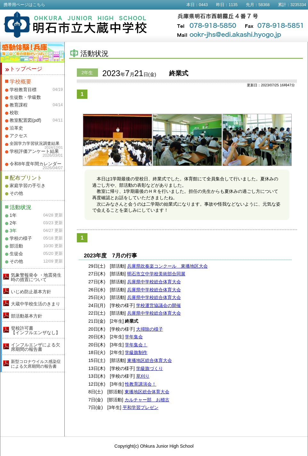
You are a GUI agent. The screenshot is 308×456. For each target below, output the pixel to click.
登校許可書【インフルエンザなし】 (35, 330)
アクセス (19, 135)
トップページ (26, 69)
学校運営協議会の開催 (158, 305)
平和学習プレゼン (140, 407)
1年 (13, 215)
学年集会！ (136, 344)
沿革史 (16, 127)
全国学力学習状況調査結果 (35, 143)
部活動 (16, 245)
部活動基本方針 (26, 315)
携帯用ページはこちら (24, 5)
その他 (16, 193)
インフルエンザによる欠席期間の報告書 (35, 347)
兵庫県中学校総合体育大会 (154, 281)
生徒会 (16, 253)
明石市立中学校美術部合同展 (156, 273)
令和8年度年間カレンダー (35, 163)
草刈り (143, 376)
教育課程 (19, 104)
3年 (13, 230)
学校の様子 (21, 238)
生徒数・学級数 (25, 97)
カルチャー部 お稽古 (147, 399)
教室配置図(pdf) (25, 120)
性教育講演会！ (140, 384)
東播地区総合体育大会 (149, 360)
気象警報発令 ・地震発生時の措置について (36, 277)
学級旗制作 (136, 352)
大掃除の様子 (149, 329)
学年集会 (134, 336)
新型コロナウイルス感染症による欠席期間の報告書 (36, 364)
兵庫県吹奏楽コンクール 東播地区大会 (167, 266)
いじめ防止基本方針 (31, 291)
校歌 (14, 112)
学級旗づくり (149, 368)
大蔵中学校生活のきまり (35, 303)
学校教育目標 (23, 89)
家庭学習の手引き (27, 185)
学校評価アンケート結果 (34, 151)
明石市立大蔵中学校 (75, 24)
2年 (13, 222)
